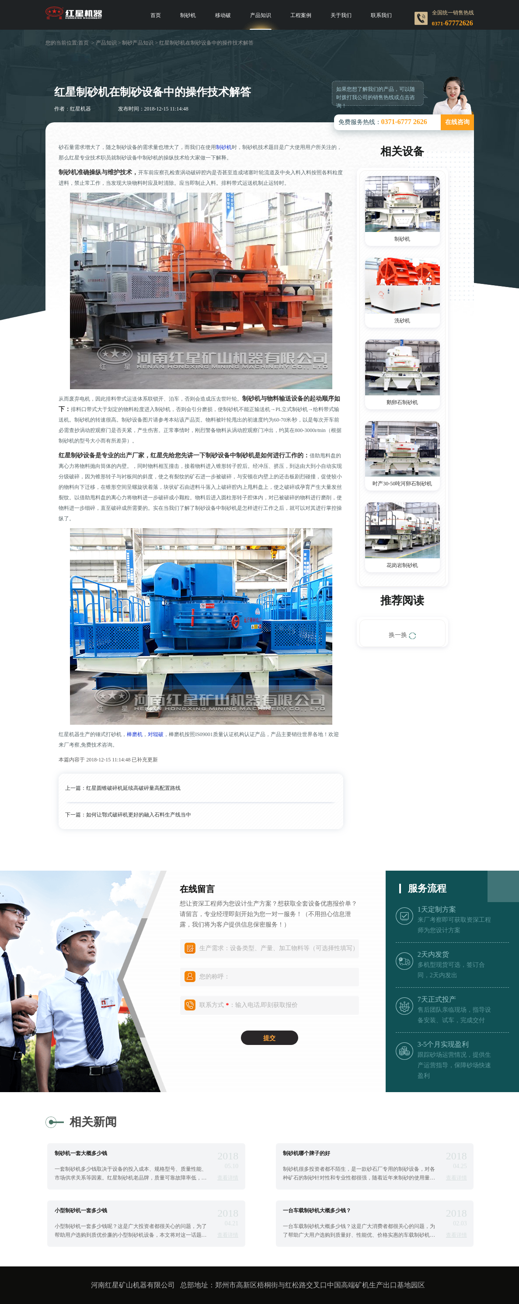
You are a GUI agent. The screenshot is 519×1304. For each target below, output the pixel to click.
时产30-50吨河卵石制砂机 (402, 484)
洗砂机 (402, 321)
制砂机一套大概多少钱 (81, 1153)
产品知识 (260, 15)
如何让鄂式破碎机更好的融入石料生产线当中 (138, 815)
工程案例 (300, 15)
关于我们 (341, 15)
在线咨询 (457, 122)
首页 (155, 15)
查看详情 (227, 1178)
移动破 (223, 15)
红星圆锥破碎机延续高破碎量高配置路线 (133, 788)
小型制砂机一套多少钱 (81, 1210)
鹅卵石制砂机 (402, 402)
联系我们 (381, 15)
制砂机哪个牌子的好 (306, 1153)
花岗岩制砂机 (402, 565)
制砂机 (188, 15)
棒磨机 (135, 734)
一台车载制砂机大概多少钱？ (317, 1210)
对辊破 (156, 734)
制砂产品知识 (137, 43)
